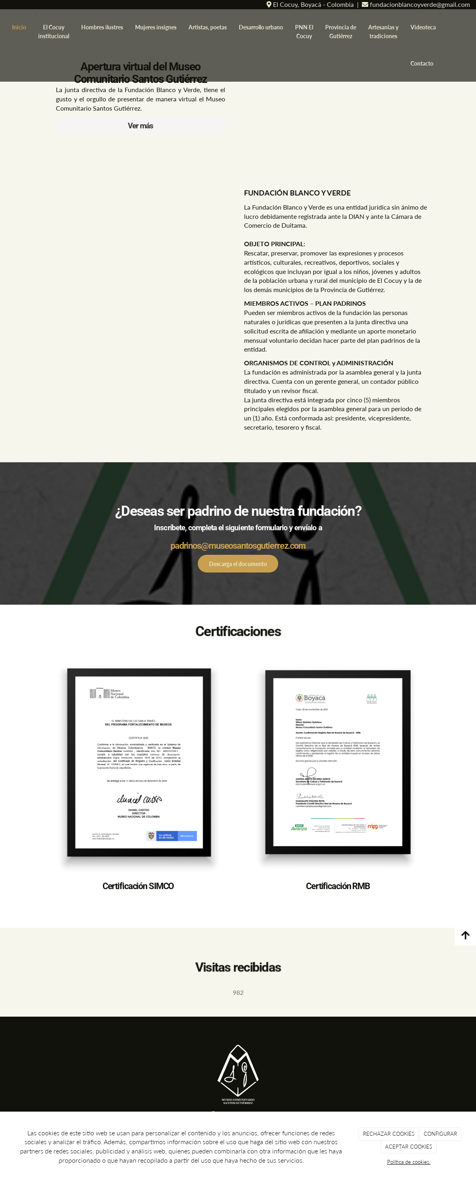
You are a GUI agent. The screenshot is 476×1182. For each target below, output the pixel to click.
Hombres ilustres (102, 27)
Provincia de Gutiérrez (340, 31)
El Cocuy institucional (53, 31)
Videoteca (423, 27)
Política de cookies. (409, 1162)
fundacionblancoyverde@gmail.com (419, 4)
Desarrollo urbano (261, 27)
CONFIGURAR (440, 1134)
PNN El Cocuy (304, 31)
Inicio (19, 27)
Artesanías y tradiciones (383, 31)
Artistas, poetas (208, 27)
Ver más (140, 125)
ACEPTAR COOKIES (408, 1146)
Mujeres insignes (155, 27)
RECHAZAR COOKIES (388, 1134)
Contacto (421, 63)
